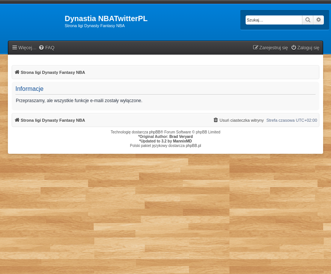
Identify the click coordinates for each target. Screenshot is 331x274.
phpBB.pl (193, 146)
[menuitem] (46, 48)
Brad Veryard (181, 137)
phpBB (155, 132)
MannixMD (182, 141)
